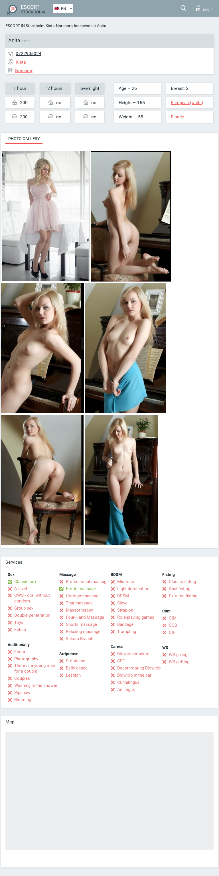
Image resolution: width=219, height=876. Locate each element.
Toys (18, 622)
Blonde (177, 117)
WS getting (179, 661)
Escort (20, 651)
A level (20, 588)
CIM (173, 618)
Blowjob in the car (134, 675)
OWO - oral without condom (32, 598)
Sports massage (81, 624)
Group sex (23, 608)
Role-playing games (135, 617)
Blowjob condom (133, 653)
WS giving (178, 654)
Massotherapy (79, 610)
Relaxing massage (83, 631)
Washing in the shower (35, 685)
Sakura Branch (79, 638)
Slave (122, 603)
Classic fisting (182, 581)
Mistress (125, 581)
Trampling (126, 631)
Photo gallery (24, 138)
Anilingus (126, 689)
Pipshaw (22, 692)
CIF (172, 632)
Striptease (75, 660)
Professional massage (87, 581)
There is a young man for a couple (34, 668)
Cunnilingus (128, 682)
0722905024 (28, 53)
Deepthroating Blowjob (139, 668)
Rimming (22, 699)
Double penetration (32, 615)
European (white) (187, 102)
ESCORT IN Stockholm (24, 25)
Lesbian (73, 675)
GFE (121, 660)
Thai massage (79, 603)
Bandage (125, 624)
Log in (205, 8)
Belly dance (77, 668)
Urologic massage (83, 595)
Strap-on (125, 610)
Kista (50, 25)
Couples (22, 678)
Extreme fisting (183, 595)
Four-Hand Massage (85, 617)
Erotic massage (81, 588)
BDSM (123, 595)
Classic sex (25, 581)
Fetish (20, 629)
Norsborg (64, 25)
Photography (26, 658)
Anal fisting (179, 588)
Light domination (133, 588)
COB (173, 625)
